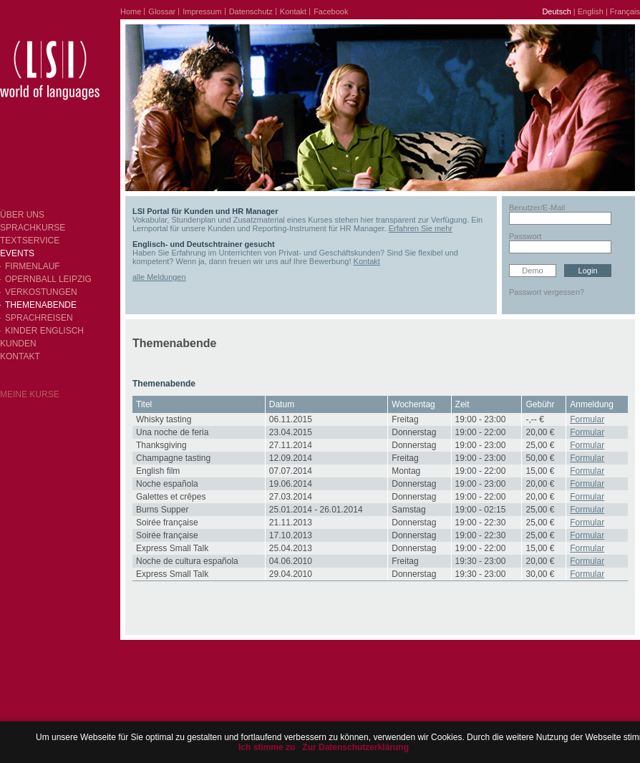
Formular (587, 419)
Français (625, 11)
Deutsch (556, 11)
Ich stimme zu (266, 747)
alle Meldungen (159, 277)
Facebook (331, 11)
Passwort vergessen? (546, 292)
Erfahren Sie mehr (420, 228)
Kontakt (367, 261)
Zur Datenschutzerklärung (355, 747)
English (590, 11)
